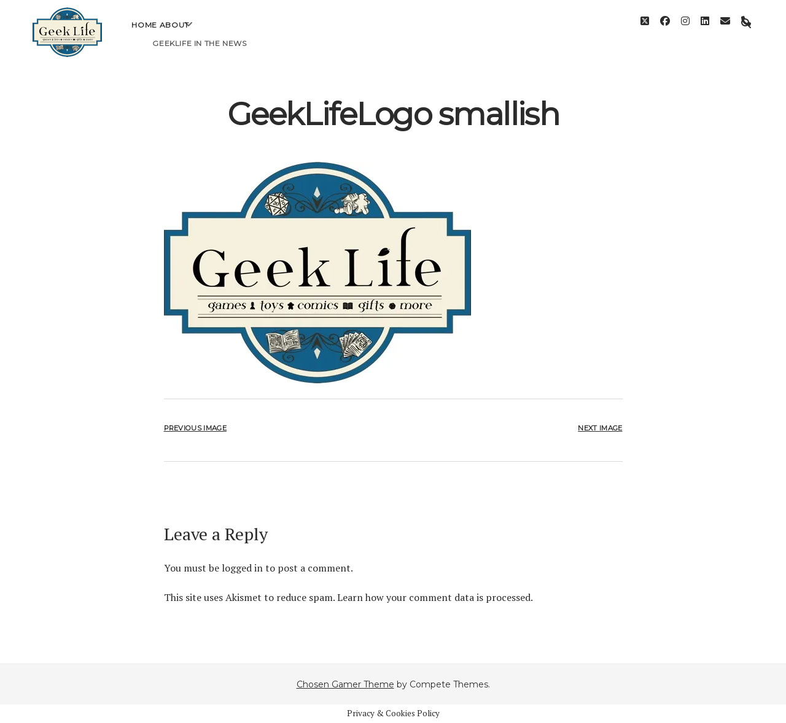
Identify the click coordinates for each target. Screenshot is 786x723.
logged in (242, 568)
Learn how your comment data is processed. (435, 597)
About (174, 34)
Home (144, 34)
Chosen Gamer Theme (345, 684)
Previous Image (195, 428)
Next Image (600, 428)
